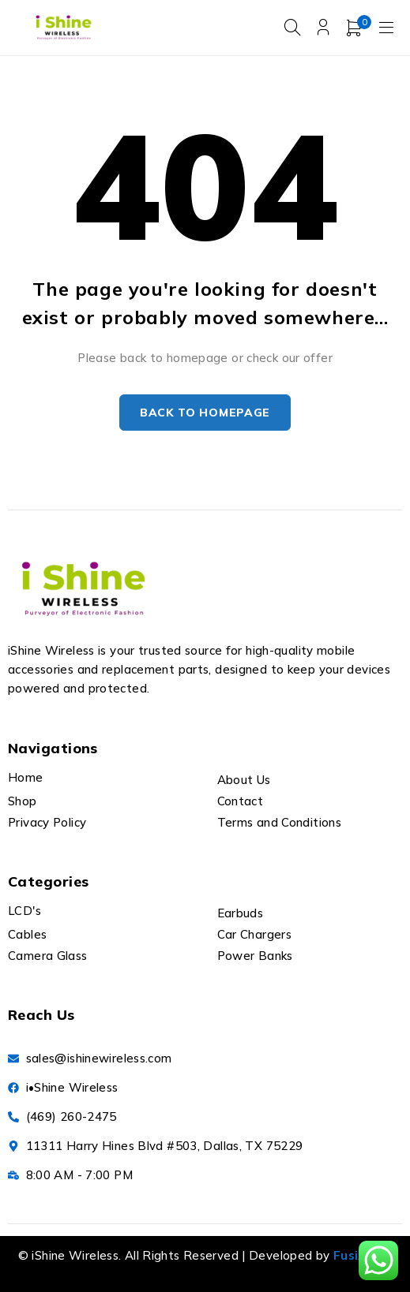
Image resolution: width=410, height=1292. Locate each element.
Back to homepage (205, 412)
